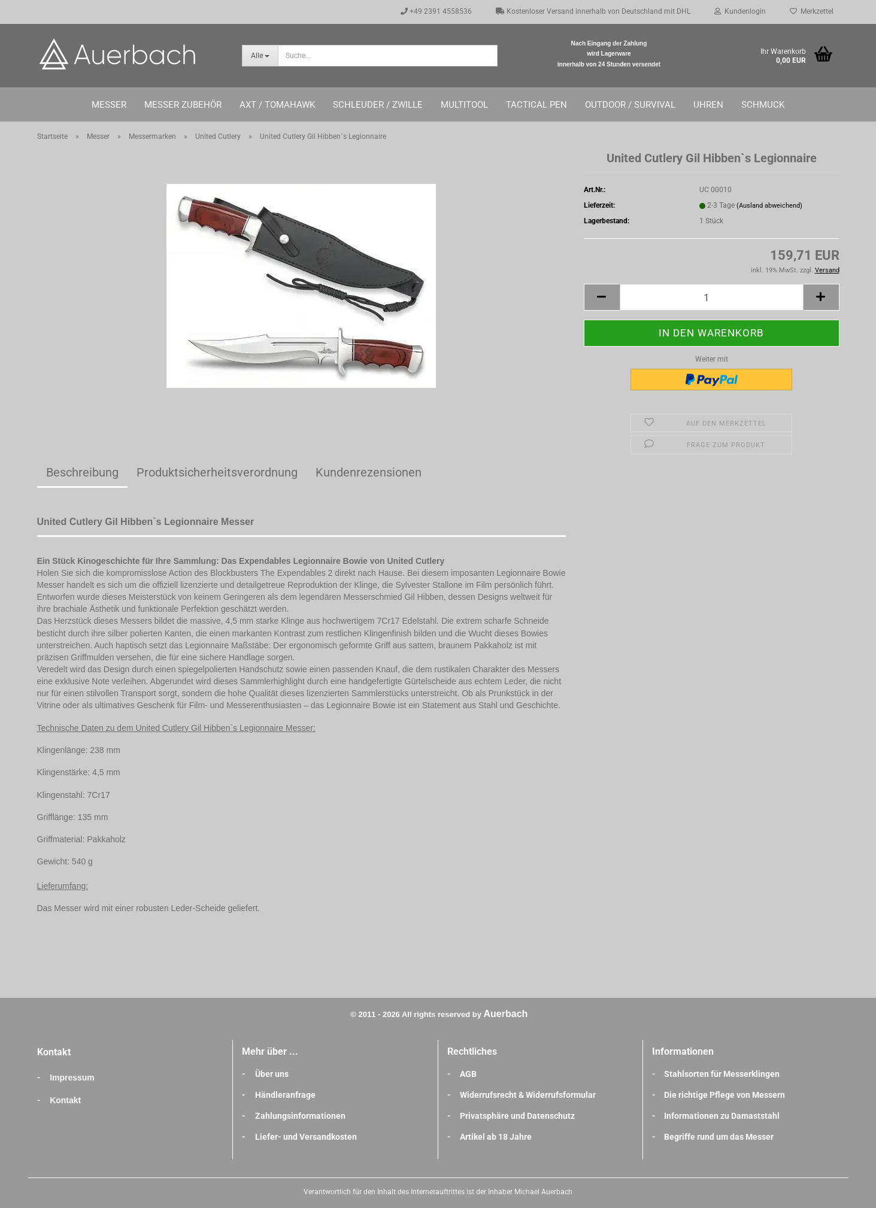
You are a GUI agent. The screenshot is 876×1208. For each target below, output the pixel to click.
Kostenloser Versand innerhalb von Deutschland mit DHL (593, 11)
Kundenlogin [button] (740, 11)
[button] (602, 297)
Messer (109, 104)
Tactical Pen (536, 104)
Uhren (708, 104)
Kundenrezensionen (369, 472)
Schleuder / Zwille (378, 104)
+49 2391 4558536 (436, 11)
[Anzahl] (712, 297)
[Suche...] (260, 55)
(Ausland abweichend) (769, 206)
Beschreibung (82, 472)
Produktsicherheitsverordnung (217, 472)
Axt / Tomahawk (277, 104)
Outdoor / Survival (630, 104)
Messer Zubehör (183, 104)
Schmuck (762, 104)
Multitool (464, 104)
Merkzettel (811, 11)
